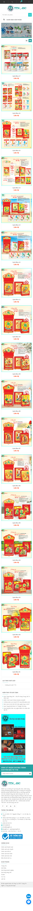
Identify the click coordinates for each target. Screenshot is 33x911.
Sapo (14, 885)
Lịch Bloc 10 (16, 336)
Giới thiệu (3, 868)
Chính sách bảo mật (6, 856)
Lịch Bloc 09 (16, 374)
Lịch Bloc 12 (16, 262)
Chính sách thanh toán (7, 847)
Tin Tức (3, 877)
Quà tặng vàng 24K (6, 872)
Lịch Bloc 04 (16, 560)
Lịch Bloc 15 (16, 150)
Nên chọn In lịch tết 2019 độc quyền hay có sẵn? (16, 704)
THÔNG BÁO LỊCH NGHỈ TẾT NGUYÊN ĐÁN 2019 (17, 702)
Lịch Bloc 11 (16, 299)
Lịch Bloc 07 (16, 448)
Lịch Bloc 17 (16, 76)
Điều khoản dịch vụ (6, 858)
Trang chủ (4, 866)
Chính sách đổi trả (6, 851)
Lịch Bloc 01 (16, 672)
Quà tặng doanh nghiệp (7, 870)
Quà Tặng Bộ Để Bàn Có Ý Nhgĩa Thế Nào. (15, 706)
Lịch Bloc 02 (16, 634)
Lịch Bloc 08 (16, 411)
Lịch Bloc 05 (16, 523)
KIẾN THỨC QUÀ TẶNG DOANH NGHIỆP (14, 700)
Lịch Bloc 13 (16, 225)
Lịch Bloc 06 (16, 485)
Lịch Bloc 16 (16, 113)
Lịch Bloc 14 (16, 188)
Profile (3, 874)
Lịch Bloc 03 (16, 597)
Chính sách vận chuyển (7, 849)
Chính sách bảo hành (6, 853)
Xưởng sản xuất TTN (4, 685)
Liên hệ (3, 879)
